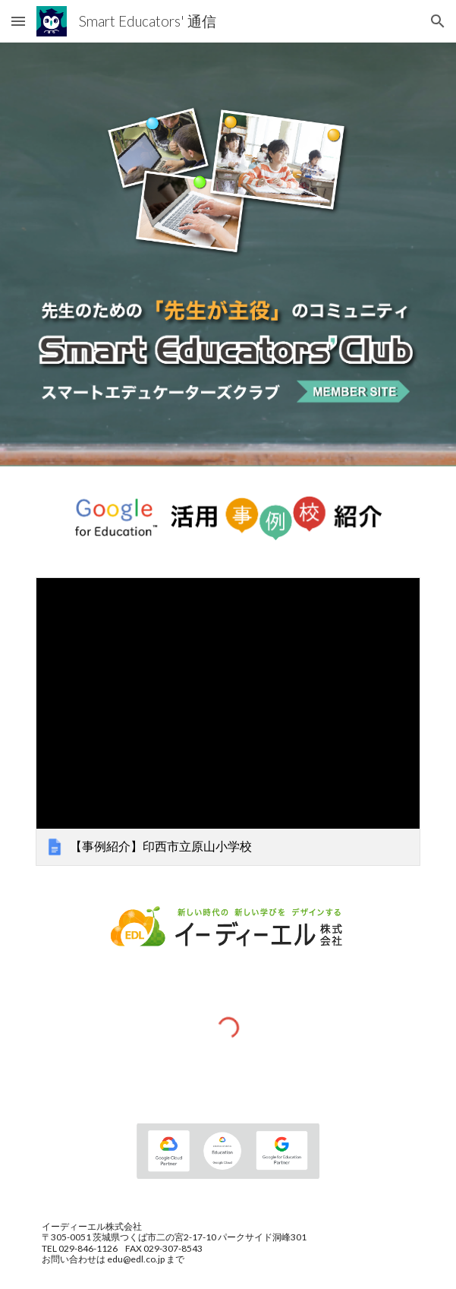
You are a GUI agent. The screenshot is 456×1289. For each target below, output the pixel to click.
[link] (228, 721)
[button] (18, 21)
